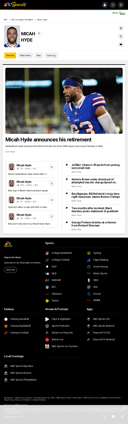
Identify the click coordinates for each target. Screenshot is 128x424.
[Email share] (121, 44)
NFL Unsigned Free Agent (22, 20)
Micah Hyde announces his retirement (48, 139)
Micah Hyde (42, 20)
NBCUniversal (21, 405)
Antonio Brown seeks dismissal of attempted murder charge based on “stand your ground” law (94, 181)
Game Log (51, 55)
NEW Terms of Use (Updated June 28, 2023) (101, 398)
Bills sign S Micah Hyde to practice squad (28, 190)
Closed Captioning (41, 398)
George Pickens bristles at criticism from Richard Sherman (94, 224)
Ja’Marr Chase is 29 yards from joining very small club (96, 166)
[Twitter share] (121, 36)
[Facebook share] (121, 28)
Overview (10, 55)
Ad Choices (9, 398)
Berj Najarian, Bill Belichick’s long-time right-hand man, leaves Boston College (96, 195)
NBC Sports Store (63, 398)
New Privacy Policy (12, 400)
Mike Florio (76, 172)
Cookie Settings (39, 400)
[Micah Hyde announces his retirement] (64, 101)
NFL (5, 20)
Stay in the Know (12, 257)
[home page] (15, 5)
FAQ (53, 398)
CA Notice (26, 400)
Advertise (19, 398)
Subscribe (10, 270)
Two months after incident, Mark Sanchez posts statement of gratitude (95, 210)
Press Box (77, 398)
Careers (28, 398)
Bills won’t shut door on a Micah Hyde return (29, 223)
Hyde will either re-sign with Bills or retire (27, 207)
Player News (25, 55)
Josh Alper (10, 152)
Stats (39, 55)
